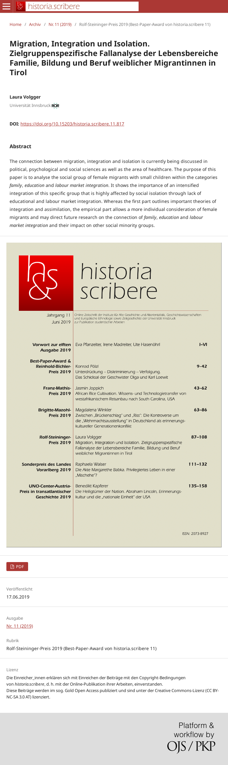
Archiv (35, 24)
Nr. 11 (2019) (60, 24)
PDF (19, 566)
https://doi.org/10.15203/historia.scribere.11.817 (72, 124)
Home (15, 24)
